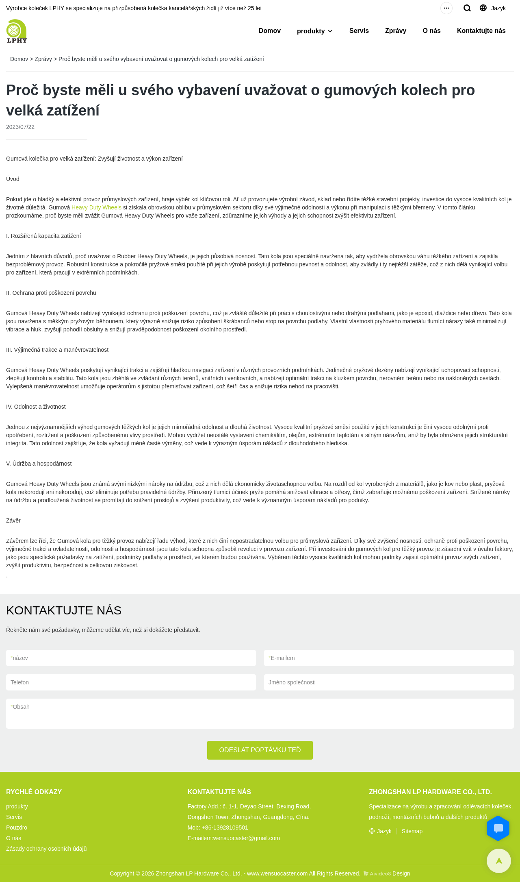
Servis (359, 30)
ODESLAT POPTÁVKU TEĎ (260, 750)
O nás (432, 30)
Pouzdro (16, 827)
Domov (270, 30)
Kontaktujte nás (481, 30)
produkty (311, 31)
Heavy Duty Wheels (96, 207)
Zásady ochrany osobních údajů (46, 848)
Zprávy (395, 30)
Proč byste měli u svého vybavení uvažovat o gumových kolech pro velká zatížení (161, 59)
